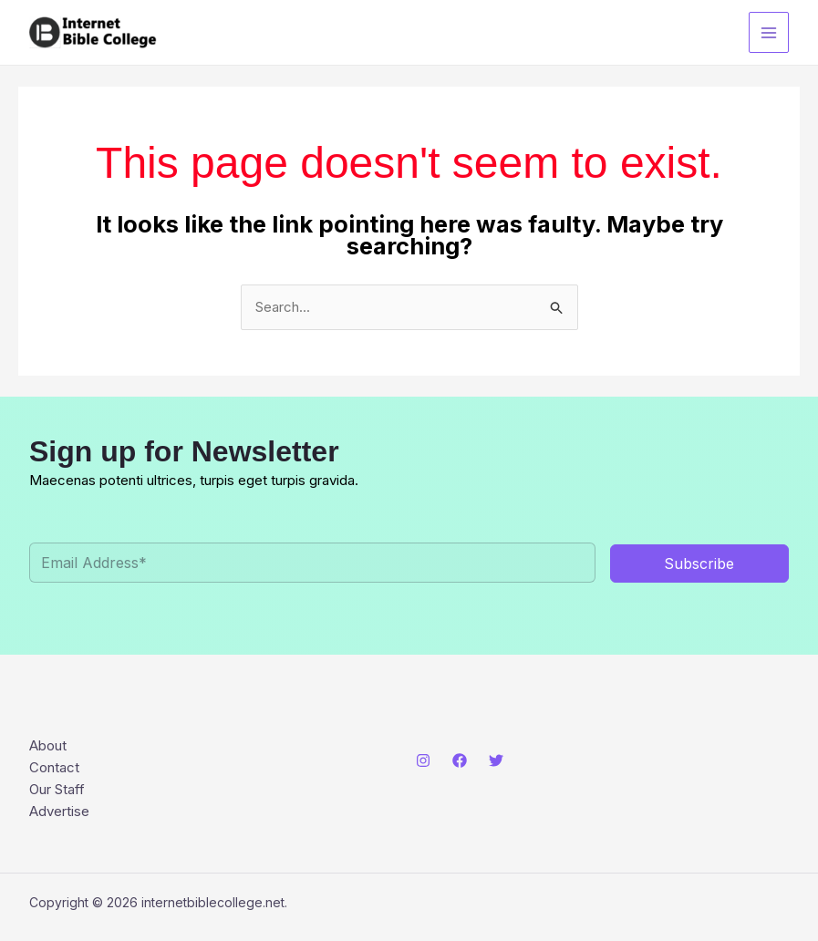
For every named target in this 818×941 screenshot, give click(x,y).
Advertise (59, 811)
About (48, 745)
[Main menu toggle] (769, 32)
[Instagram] (423, 760)
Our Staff (57, 789)
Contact (54, 767)
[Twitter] (496, 760)
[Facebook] (459, 760)
